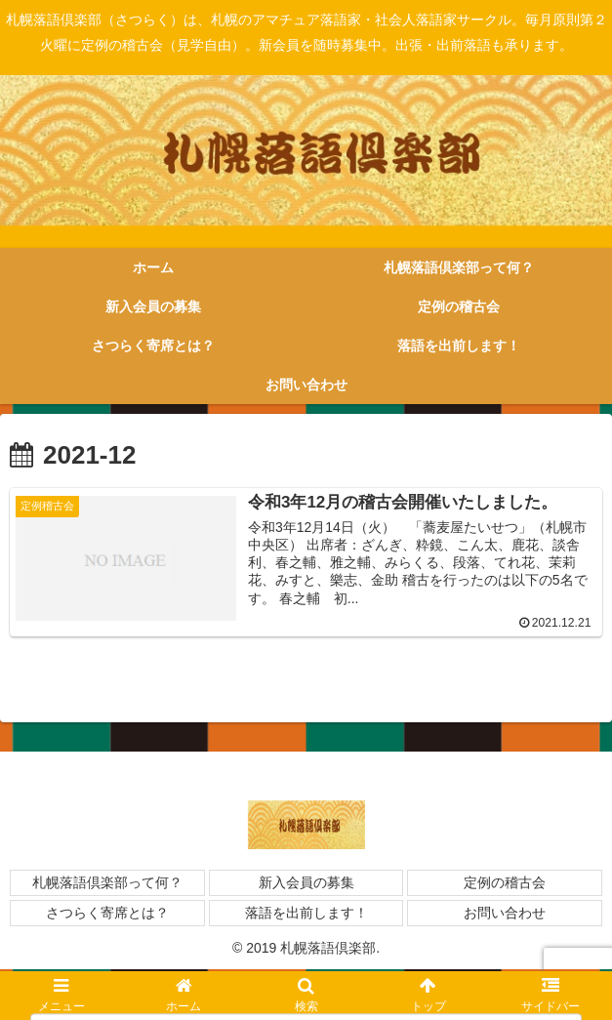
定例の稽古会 (505, 884)
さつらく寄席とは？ (107, 915)
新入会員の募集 (306, 884)
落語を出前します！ (306, 915)
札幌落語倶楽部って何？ (107, 884)
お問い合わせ (505, 915)
